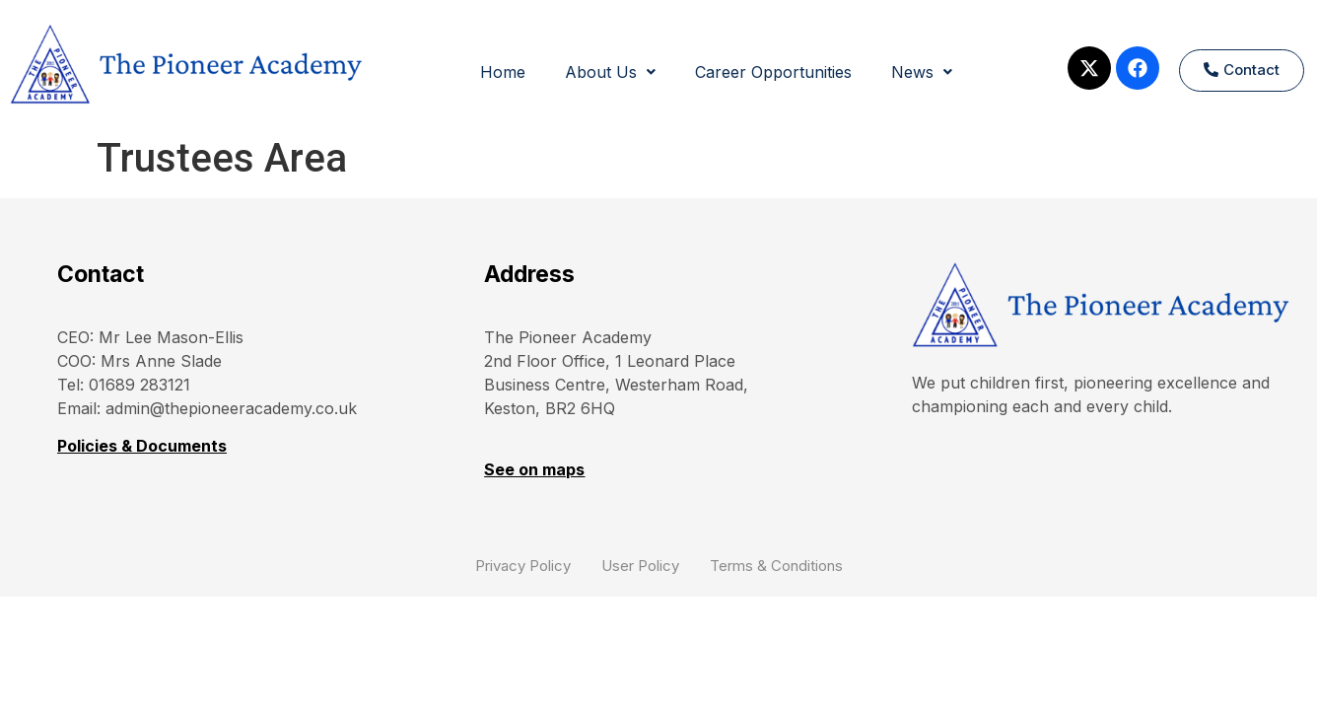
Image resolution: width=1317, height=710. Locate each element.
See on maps (534, 469)
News (921, 72)
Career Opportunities (773, 72)
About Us (610, 72)
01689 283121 (139, 384)
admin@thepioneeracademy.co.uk (231, 408)
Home (502, 72)
